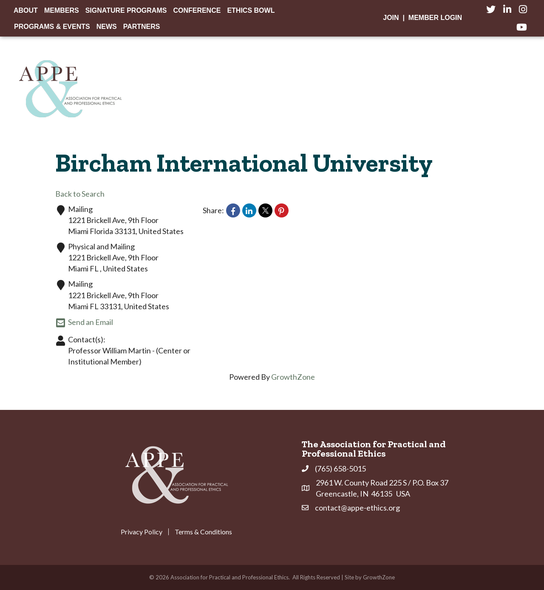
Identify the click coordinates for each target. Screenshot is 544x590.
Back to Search (80, 193)
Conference (197, 10)
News (106, 26)
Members (61, 10)
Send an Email (84, 323)
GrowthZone (293, 376)
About (26, 10)
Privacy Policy (141, 531)
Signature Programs (126, 10)
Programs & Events (52, 26)
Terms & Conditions (203, 531)
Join (391, 17)
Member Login (435, 17)
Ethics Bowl (251, 10)
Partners (141, 26)
